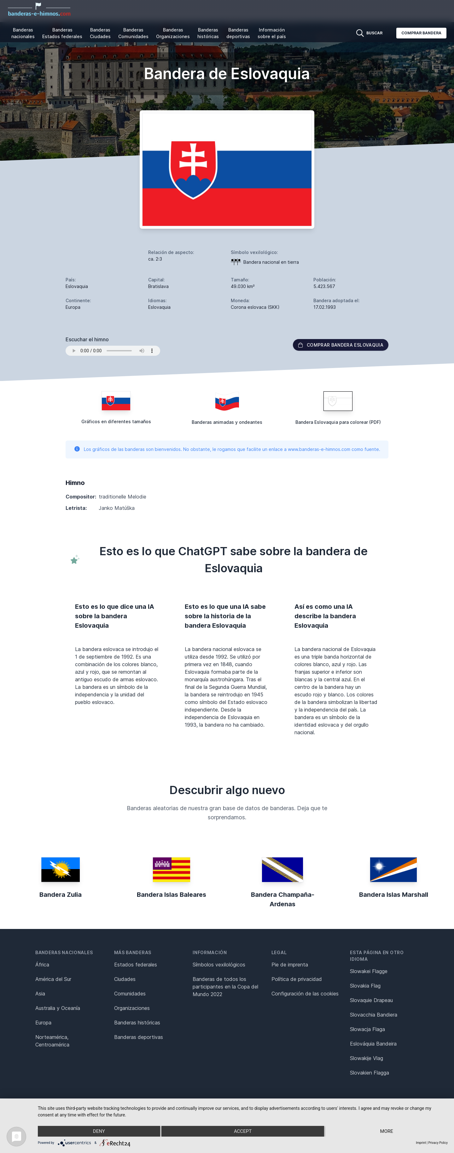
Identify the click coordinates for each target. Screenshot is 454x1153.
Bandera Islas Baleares (171, 894)
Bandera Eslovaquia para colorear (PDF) (338, 422)
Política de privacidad (296, 979)
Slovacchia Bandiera (373, 1015)
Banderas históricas (208, 33)
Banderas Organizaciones (173, 33)
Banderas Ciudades (100, 33)
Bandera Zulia (60, 894)
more (386, 1131)
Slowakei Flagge (368, 971)
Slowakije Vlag (366, 1058)
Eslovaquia (77, 286)
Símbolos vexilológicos (219, 964)
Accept (243, 1131)
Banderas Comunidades (133, 33)
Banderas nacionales (23, 33)
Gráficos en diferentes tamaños (116, 421)
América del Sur (53, 979)
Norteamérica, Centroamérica (52, 1041)
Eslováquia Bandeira (373, 1044)
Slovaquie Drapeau (371, 1000)
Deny (99, 1131)
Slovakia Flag (365, 986)
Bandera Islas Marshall (393, 894)
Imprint (421, 1142)
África (42, 964)
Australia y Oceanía (57, 1008)
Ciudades (125, 979)
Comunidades (130, 993)
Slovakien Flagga (369, 1072)
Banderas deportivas (238, 33)
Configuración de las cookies (305, 993)
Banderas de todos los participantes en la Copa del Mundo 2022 (225, 986)
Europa (43, 1022)
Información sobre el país (272, 33)
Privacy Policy (438, 1142)
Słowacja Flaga (367, 1029)
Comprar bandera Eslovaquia (340, 345)
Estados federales (135, 964)
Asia (40, 993)
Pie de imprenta (289, 964)
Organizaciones (132, 1008)
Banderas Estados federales (62, 33)
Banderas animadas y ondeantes (227, 422)
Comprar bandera (421, 33)
